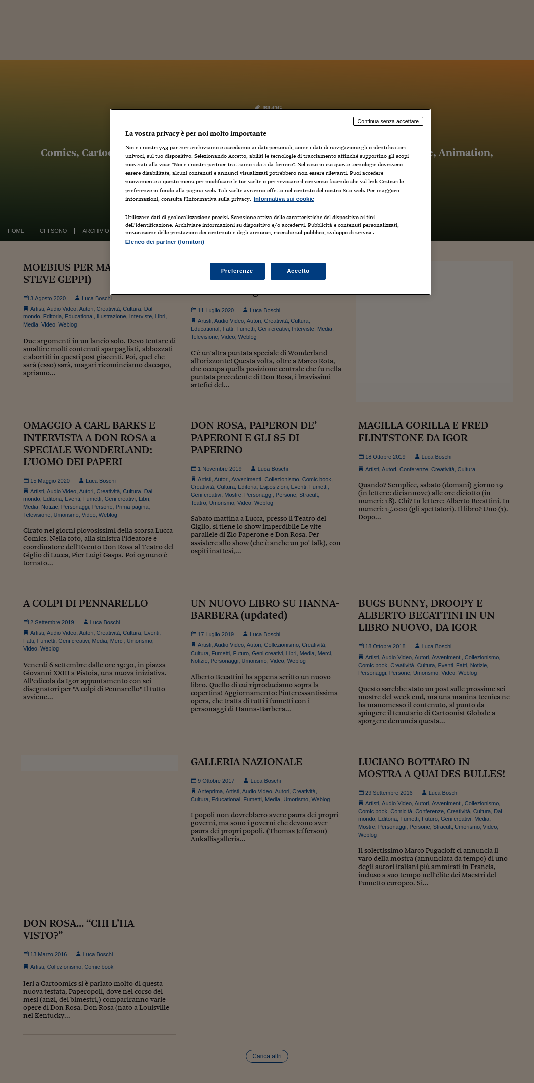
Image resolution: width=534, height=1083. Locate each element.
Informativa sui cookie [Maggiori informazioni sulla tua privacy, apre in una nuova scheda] (284, 199)
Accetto (298, 271)
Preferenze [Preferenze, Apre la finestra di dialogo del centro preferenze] (237, 271)
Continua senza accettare (388, 121)
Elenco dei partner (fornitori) (164, 242)
